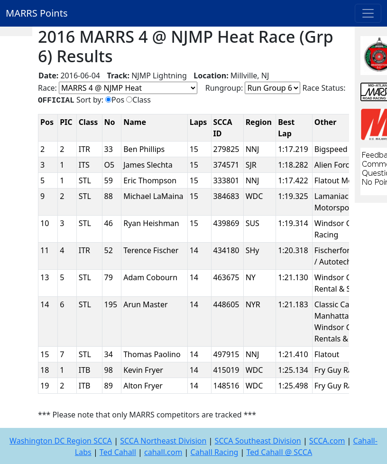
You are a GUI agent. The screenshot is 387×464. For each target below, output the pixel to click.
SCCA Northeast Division (163, 441)
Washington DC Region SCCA (60, 441)
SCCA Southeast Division (258, 441)
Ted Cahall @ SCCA (280, 452)
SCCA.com (327, 441)
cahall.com (163, 452)
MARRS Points (37, 13)
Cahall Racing (215, 452)
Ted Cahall (118, 452)
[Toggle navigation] (368, 13)
